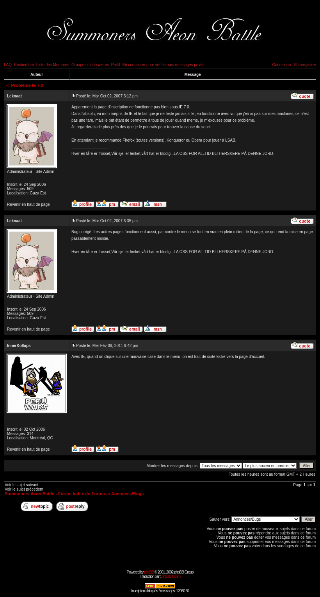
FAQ (8, 65)
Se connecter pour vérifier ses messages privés (163, 65)
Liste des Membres (52, 65)
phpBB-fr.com (170, 576)
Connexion (281, 65)
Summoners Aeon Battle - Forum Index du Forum (55, 493)
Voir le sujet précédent (24, 489)
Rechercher (24, 65)
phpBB (149, 572)
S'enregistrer (305, 65)
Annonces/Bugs (127, 493)
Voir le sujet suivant (21, 485)
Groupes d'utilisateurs (90, 65)
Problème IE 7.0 (27, 85)
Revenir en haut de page (28, 204)
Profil (115, 65)
